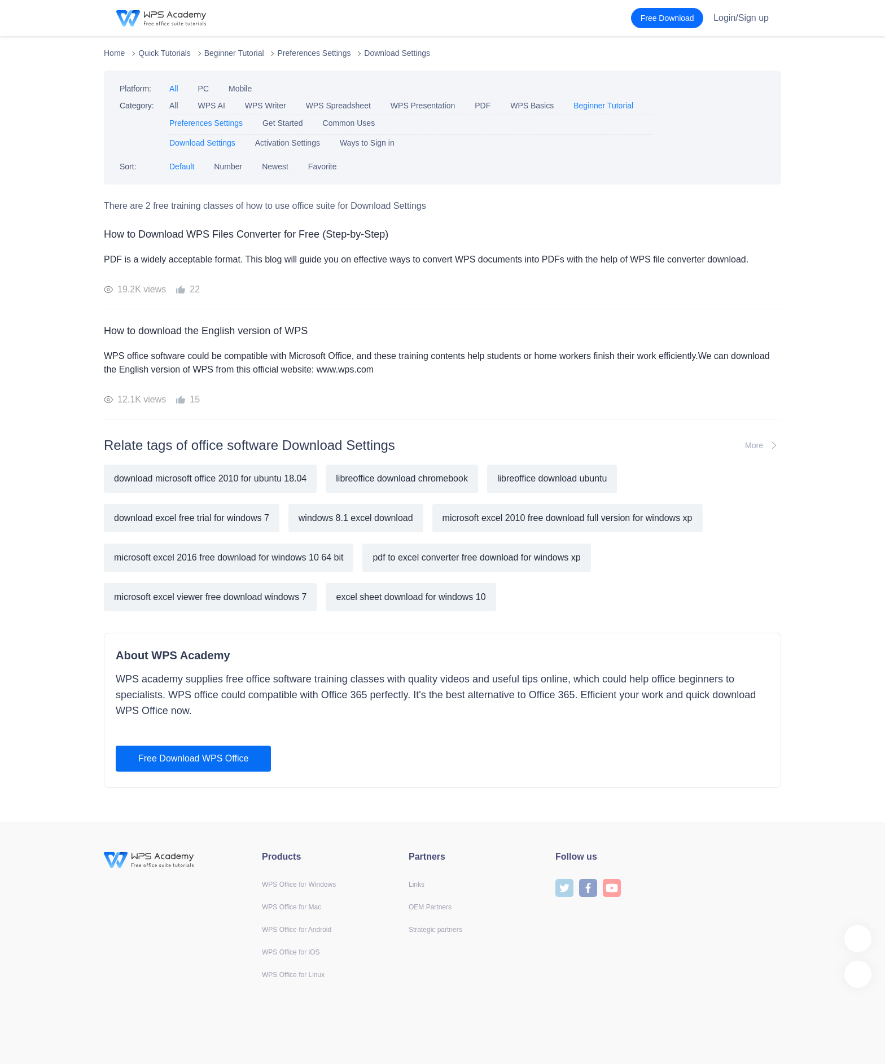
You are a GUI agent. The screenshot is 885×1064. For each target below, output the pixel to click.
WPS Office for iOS (290, 952)
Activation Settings (287, 142)
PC (203, 88)
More (763, 445)
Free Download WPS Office (193, 758)
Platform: (135, 88)
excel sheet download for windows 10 (410, 597)
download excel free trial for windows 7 (191, 518)
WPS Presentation (423, 105)
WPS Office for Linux (293, 975)
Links (416, 884)
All (173, 88)
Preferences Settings (314, 53)
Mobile (240, 88)
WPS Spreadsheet (338, 105)
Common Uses (349, 123)
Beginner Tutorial (234, 53)
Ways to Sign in (367, 142)
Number (228, 166)
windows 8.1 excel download (356, 518)
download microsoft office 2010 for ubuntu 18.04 (210, 478)
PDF (482, 105)
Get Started (282, 123)
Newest (275, 166)
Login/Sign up (741, 18)
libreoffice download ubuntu (552, 478)
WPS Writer (265, 105)
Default (181, 166)
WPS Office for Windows (299, 884)
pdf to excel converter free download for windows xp (476, 557)
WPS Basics (532, 105)
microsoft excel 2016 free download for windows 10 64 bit (228, 557)
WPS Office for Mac (291, 907)
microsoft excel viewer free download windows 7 (210, 597)
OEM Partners (430, 907)
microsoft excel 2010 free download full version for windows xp (567, 518)
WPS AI (211, 105)
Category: (137, 105)
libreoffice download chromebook (402, 478)
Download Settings (397, 53)
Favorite (322, 166)
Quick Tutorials (164, 53)
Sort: (128, 166)
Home (114, 53)
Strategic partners (435, 930)
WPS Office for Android (296, 930)
